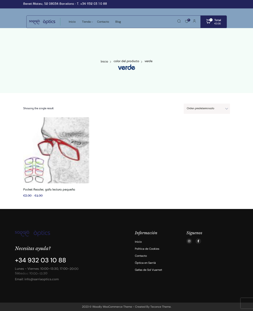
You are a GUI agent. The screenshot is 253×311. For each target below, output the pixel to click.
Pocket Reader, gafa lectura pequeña (49, 189)
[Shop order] (207, 109)
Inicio (104, 61)
